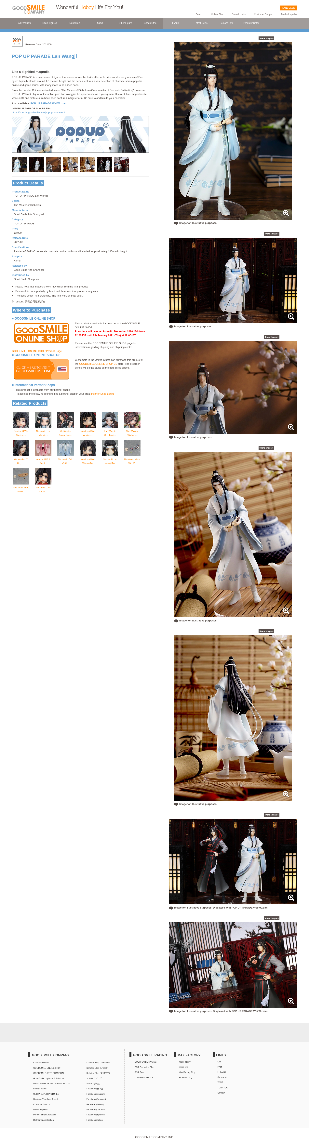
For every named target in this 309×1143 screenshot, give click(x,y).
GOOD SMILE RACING (145, 1062)
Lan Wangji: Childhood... (110, 431)
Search (199, 14)
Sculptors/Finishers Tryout (45, 1099)
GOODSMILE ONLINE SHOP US (98, 363)
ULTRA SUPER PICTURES (46, 1094)
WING (220, 1082)
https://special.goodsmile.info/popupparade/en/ (38, 112)
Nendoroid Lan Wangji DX (110, 459)
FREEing (222, 1072)
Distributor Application (43, 1120)
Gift (219, 1061)
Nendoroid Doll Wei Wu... (43, 487)
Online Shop (217, 14)
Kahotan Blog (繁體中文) (98, 1073)
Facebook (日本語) (95, 1088)
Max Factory (185, 1062)
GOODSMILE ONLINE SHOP (47, 1068)
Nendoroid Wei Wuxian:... (21, 431)
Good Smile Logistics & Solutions (48, 1078)
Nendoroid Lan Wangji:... (43, 431)
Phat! (220, 1067)
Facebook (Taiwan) (95, 1104)
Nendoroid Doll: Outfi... (43, 459)
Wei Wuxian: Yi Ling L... (21, 459)
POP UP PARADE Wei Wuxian (48, 103)
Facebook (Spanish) (96, 1114)
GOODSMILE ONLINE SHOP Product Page (37, 351)
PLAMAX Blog (185, 1077)
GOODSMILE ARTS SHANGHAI (48, 1073)
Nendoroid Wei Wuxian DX (88, 459)
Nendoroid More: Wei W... (132, 459)
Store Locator (239, 14)
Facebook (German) (96, 1109)
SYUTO (221, 1093)
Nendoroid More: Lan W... (21, 487)
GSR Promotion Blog (144, 1067)
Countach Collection (143, 1077)
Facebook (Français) (96, 1099)
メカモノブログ (94, 1078)
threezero (222, 1077)
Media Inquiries (289, 14)
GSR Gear (139, 1072)
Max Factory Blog (187, 1072)
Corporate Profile (41, 1062)
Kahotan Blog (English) (97, 1068)
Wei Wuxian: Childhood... (132, 431)
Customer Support (263, 14)
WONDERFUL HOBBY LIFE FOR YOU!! (52, 1083)
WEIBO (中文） (94, 1083)
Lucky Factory (40, 1088)
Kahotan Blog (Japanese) (98, 1062)
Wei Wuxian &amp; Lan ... (65, 431)
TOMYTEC (223, 1087)
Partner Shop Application (45, 1114)
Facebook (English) (96, 1094)
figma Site (183, 1067)
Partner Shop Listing (102, 393)
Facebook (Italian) (95, 1120)
